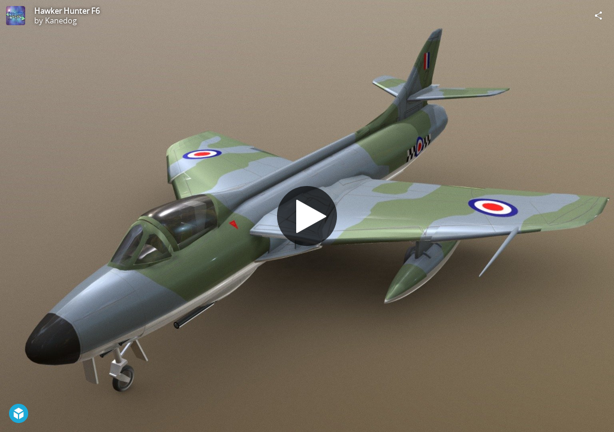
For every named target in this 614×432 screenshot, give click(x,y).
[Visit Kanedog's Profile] (15, 15)
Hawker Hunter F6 (67, 10)
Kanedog (61, 20)
